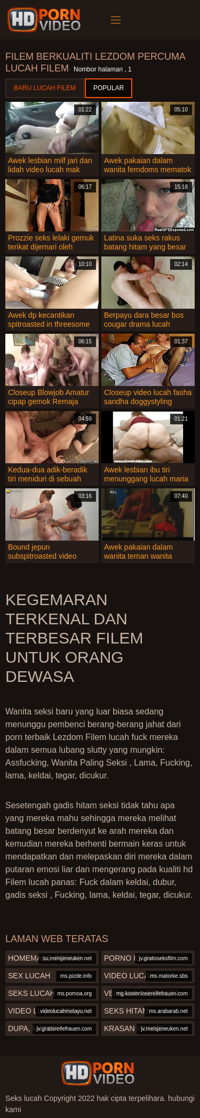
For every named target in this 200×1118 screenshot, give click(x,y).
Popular (108, 88)
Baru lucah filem (45, 88)
